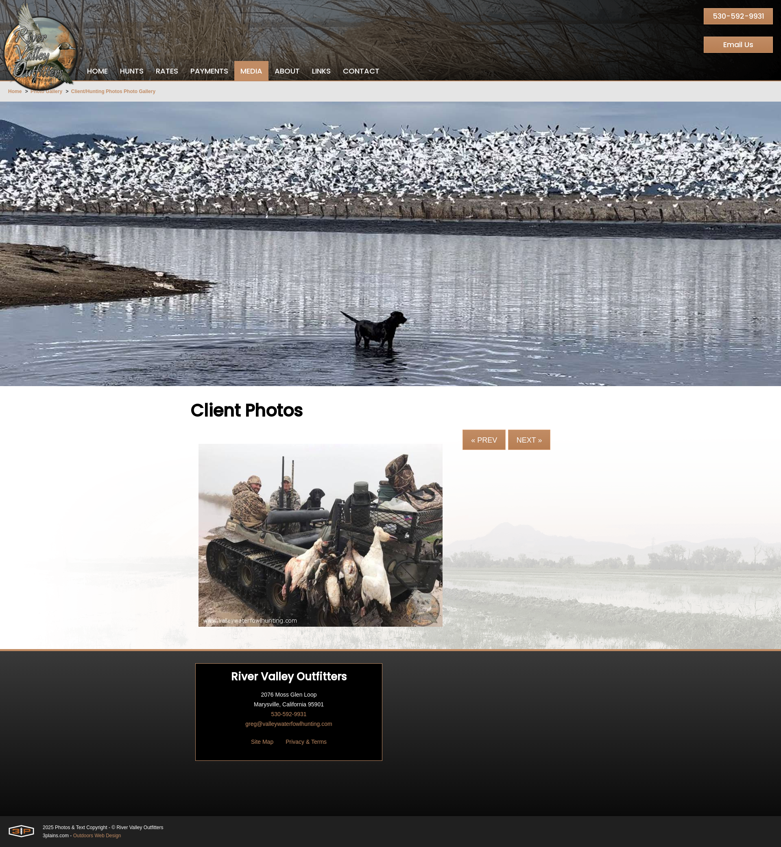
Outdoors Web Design (97, 835)
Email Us (738, 44)
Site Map (262, 741)
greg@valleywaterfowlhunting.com (288, 724)
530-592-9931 (738, 16)
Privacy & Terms (306, 741)
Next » (529, 440)
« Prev (484, 440)
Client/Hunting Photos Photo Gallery (113, 91)
